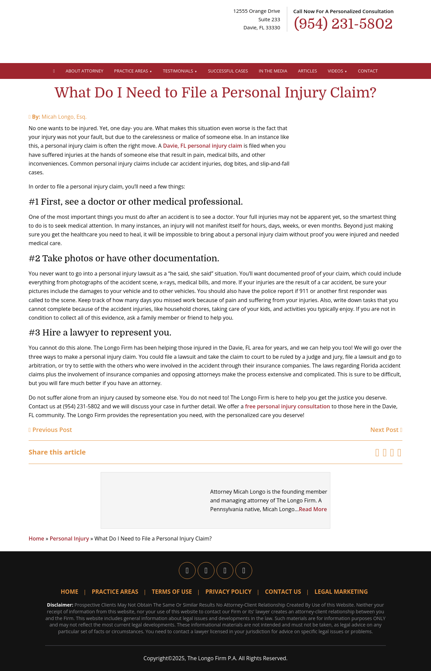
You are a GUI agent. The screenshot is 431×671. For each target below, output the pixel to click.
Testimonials (178, 71)
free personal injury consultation (287, 406)
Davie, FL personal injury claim (202, 145)
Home (36, 538)
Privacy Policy (228, 591)
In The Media (273, 71)
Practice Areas (131, 71)
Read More (313, 509)
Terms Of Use (172, 591)
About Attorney (84, 71)
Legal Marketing (341, 591)
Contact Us (283, 591)
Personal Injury (69, 538)
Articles (307, 71)
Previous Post (50, 430)
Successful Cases (228, 71)
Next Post (386, 430)
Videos (335, 71)
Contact (368, 71)
